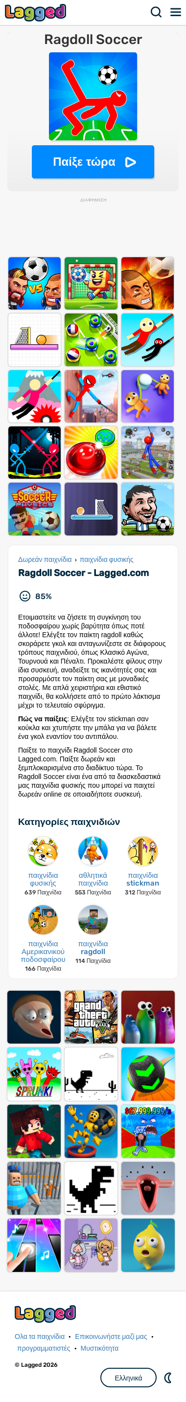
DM (169, 1377)
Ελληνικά (128, 1378)
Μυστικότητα (100, 1348)
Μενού (176, 12)
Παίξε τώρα (84, 161)
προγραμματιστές (43, 1348)
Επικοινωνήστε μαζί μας (111, 1337)
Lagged (37, 12)
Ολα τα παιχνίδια (40, 1337)
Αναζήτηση (156, 12)
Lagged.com (46, 1313)
